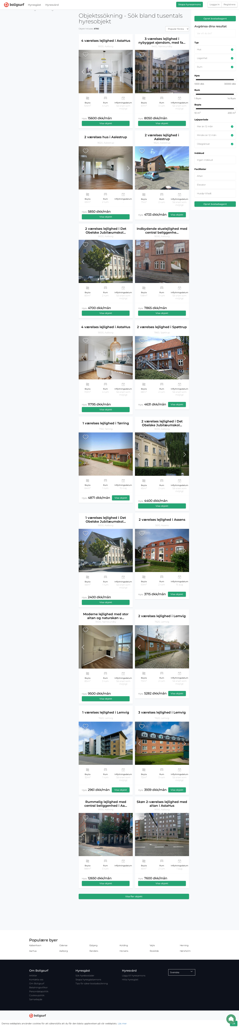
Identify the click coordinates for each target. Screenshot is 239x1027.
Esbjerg (93, 945)
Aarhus (33, 951)
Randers (93, 951)
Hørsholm (185, 951)
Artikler (33, 975)
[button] (85, 71)
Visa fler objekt (133, 896)
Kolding (124, 945)
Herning (184, 945)
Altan (200, 176)
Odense (63, 945)
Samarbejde (35, 999)
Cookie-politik (36, 995)
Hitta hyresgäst (130, 979)
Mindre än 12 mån (206, 135)
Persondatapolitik (38, 991)
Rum (199, 66)
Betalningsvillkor (38, 987)
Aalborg (63, 951)
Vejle (152, 945)
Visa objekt (105, 123)
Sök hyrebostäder (84, 975)
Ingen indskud (205, 159)
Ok (233, 1023)
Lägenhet (202, 58)
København (35, 945)
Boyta (197, 104)
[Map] (38, 518)
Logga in (215, 4)
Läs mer (122, 1023)
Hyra (197, 75)
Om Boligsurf (36, 983)
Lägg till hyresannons (133, 975)
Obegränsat (203, 143)
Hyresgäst (34, 5)
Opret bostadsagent (215, 18)
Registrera (229, 4)
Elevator (201, 184)
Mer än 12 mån (205, 126)
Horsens (124, 951)
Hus (199, 49)
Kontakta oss (36, 979)
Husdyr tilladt (204, 193)
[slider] (194, 79)
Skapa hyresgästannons (88, 979)
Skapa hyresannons (189, 4)
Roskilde (154, 951)
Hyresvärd (52, 5)
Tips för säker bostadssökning (91, 983)
